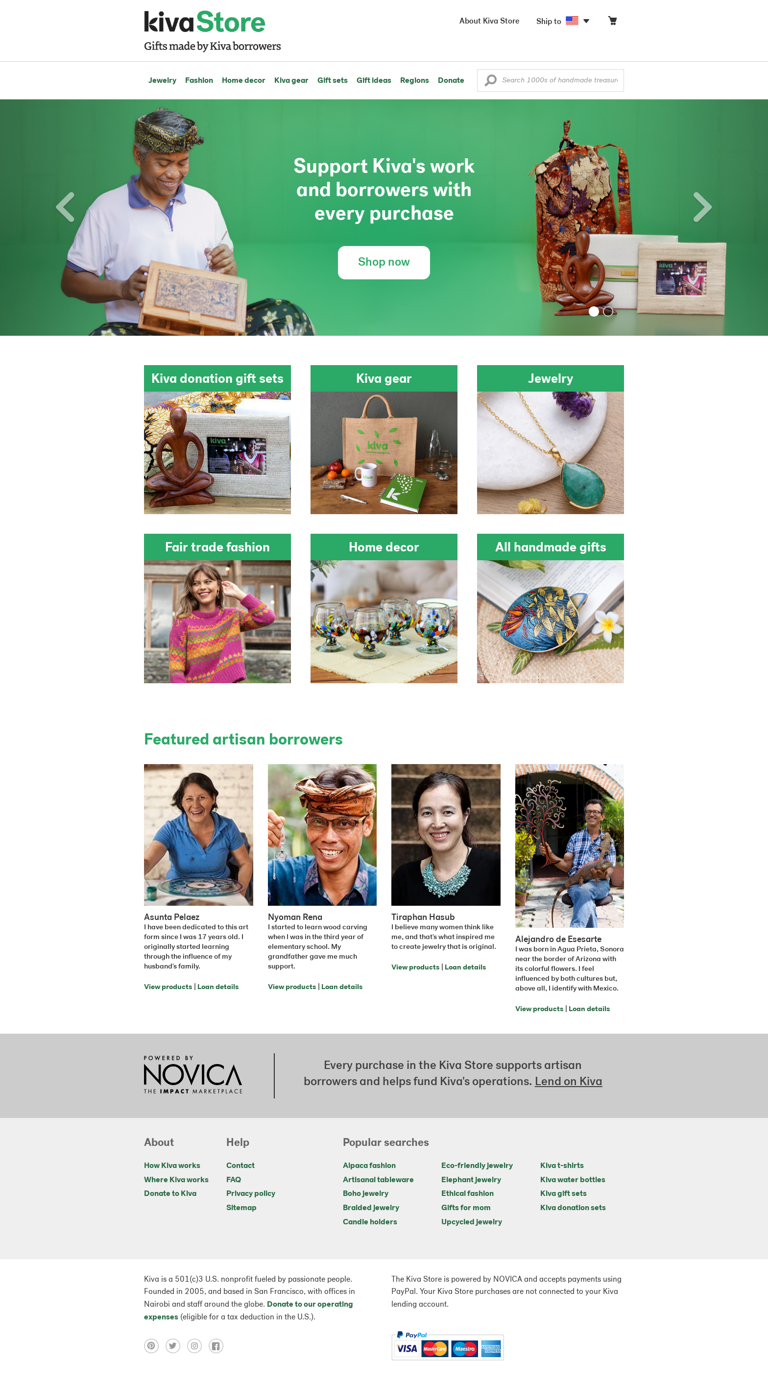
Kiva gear (291, 81)
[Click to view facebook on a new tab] (218, 1346)
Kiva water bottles (572, 1180)
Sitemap (241, 1208)
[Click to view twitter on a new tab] (176, 1346)
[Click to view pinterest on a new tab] (155, 1346)
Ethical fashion (467, 1194)
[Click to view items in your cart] (612, 23)
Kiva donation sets (573, 1208)
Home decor (243, 81)
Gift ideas (374, 81)
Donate (451, 81)
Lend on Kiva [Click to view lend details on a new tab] (568, 1082)
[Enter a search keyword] (550, 80)
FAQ (233, 1180)
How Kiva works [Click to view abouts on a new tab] (172, 1166)
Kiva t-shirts (562, 1166)
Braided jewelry (371, 1208)
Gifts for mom (466, 1208)
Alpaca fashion (369, 1166)
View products (168, 987)
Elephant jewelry (471, 1180)
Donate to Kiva (170, 1194)
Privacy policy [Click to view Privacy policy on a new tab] (250, 1194)
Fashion (199, 81)
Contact (240, 1166)
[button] (490, 83)
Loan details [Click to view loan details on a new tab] (218, 987)
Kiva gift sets (563, 1194)
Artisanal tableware (378, 1180)
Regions (414, 81)
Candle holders (370, 1222)
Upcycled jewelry (471, 1222)
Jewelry (162, 81)
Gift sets (332, 81)
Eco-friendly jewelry (477, 1166)
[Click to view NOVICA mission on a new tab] (193, 1076)
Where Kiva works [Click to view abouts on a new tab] (176, 1180)
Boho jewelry (365, 1194)
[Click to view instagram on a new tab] (198, 1346)
